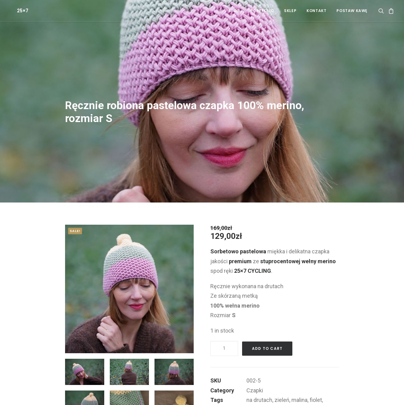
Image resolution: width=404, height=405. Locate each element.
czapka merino (311, 393)
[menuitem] (234, 10)
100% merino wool (268, 393)
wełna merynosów (268, 384)
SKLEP (290, 10)
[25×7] (15, 10)
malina (299, 374)
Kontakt (316, 10)
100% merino (309, 384)
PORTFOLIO (262, 10)
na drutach (259, 374)
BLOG (234, 10)
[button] (382, 10)
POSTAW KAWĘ (351, 10)
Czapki (254, 364)
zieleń (281, 374)
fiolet (316, 374)
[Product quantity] (224, 322)
